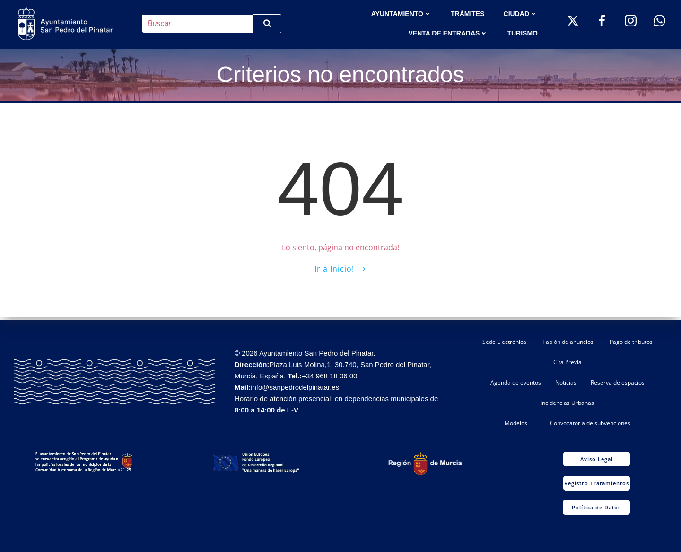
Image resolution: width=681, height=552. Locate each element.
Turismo (523, 32)
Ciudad (521, 13)
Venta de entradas (449, 32)
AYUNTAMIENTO (402, 13)
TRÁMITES (468, 13)
